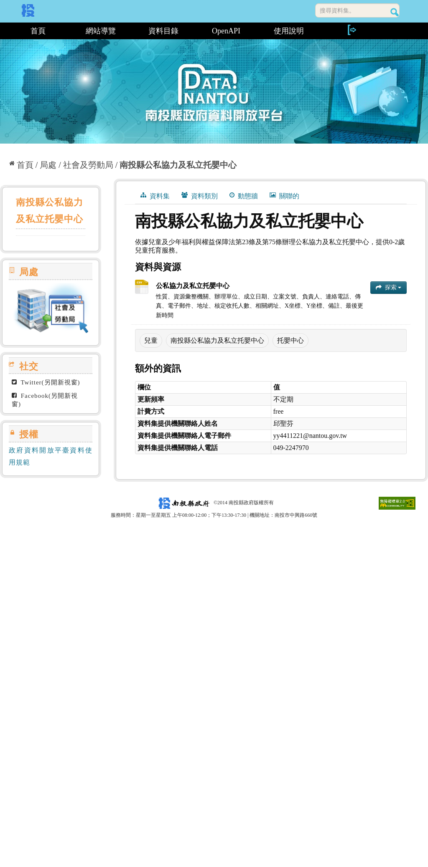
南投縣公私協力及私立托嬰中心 (178, 164)
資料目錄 (163, 31)
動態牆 (243, 196)
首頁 (38, 31)
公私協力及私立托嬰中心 (192, 285)
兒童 (151, 340)
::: (3, 31)
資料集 (155, 196)
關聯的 (284, 196)
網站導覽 (101, 31)
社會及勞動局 (88, 164)
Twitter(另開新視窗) (46, 382)
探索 (388, 287)
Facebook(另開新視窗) (45, 399)
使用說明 (289, 31)
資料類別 (199, 196)
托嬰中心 (290, 340)
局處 (48, 164)
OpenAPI (226, 31)
